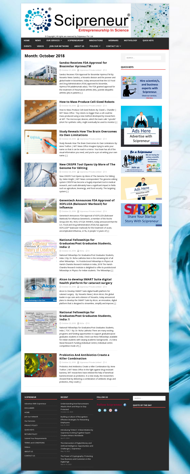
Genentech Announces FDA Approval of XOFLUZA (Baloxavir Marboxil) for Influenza (87, 203)
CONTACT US (112, 46)
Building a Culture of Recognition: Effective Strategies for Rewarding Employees (75, 420)
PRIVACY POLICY (31, 425)
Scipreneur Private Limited (90, 70)
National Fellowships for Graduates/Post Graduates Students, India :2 (85, 243)
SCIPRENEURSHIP (76, 40)
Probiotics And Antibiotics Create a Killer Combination (84, 356)
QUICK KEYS (148, 40)
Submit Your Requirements (36, 438)
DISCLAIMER (29, 408)
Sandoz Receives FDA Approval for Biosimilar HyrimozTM (83, 64)
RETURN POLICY (31, 434)
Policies (94, 46)
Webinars (113, 40)
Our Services (53, 40)
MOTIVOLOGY (130, 40)
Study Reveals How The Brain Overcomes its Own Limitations (88, 133)
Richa (82, 251)
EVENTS (27, 46)
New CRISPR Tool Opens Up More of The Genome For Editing (87, 166)
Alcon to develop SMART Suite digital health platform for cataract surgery (85, 281)
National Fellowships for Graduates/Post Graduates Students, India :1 (85, 315)
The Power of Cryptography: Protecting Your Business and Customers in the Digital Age (77, 459)
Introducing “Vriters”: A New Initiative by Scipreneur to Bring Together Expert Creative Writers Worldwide (77, 433)
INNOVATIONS (96, 40)
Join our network (59, 46)
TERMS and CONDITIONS (35, 442)
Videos (40, 46)
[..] (81, 92)
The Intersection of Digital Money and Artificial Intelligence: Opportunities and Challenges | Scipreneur (77, 446)
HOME (27, 40)
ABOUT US (79, 46)
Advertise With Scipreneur (35, 403)
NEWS (38, 40)
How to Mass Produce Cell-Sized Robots (86, 102)
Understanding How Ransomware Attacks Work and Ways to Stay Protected (75, 406)
